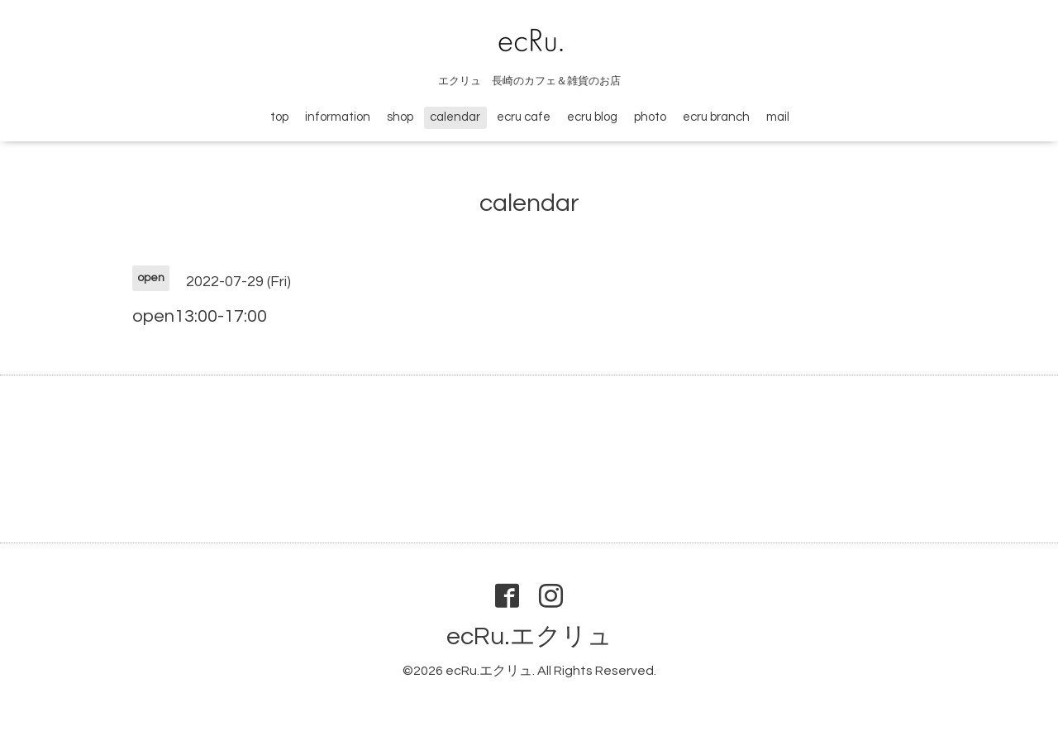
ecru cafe (523, 117)
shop (400, 117)
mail (777, 117)
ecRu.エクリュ (529, 636)
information (337, 117)
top (279, 117)
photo (650, 117)
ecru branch (716, 117)
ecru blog (592, 117)
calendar (455, 117)
